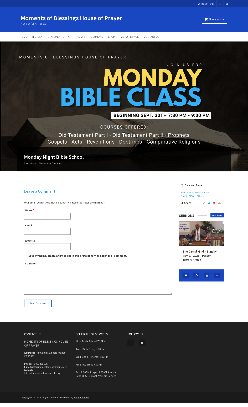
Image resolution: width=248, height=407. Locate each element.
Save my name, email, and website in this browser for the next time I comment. (77, 255)
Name (28, 210)
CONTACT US (151, 36)
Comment (31, 263)
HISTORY (37, 36)
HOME (23, 36)
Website (30, 240)
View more (217, 215)
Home (26, 163)
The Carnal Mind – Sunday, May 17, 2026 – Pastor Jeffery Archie (200, 255)
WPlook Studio (81, 401)
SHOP (111, 36)
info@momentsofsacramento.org (49, 371)
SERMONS (97, 36)
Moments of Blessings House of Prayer (71, 18)
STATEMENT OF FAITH (60, 36)
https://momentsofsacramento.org (42, 377)
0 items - (216, 19)
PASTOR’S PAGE (129, 36)
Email (28, 225)
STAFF (82, 36)
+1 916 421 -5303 (206, 4)
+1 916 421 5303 (41, 367)
